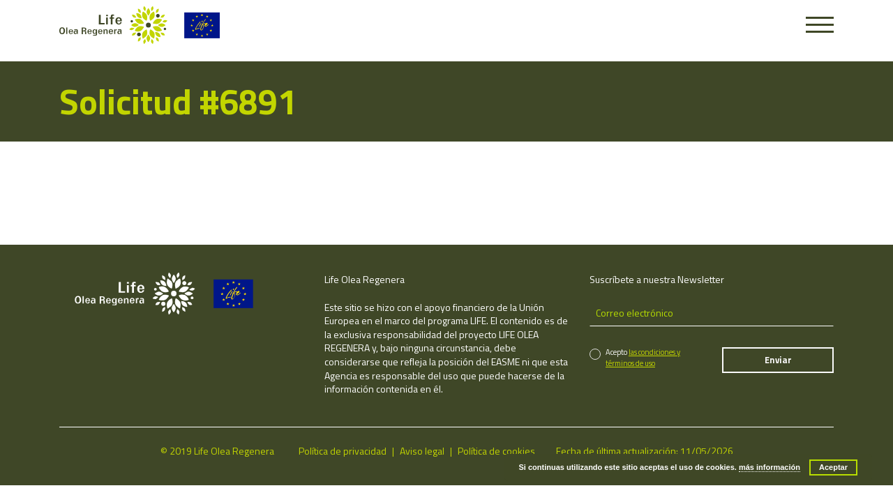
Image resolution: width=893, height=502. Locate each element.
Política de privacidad (343, 450)
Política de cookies (496, 450)
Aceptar (833, 467)
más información (769, 467)
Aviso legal (422, 450)
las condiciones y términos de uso (643, 357)
